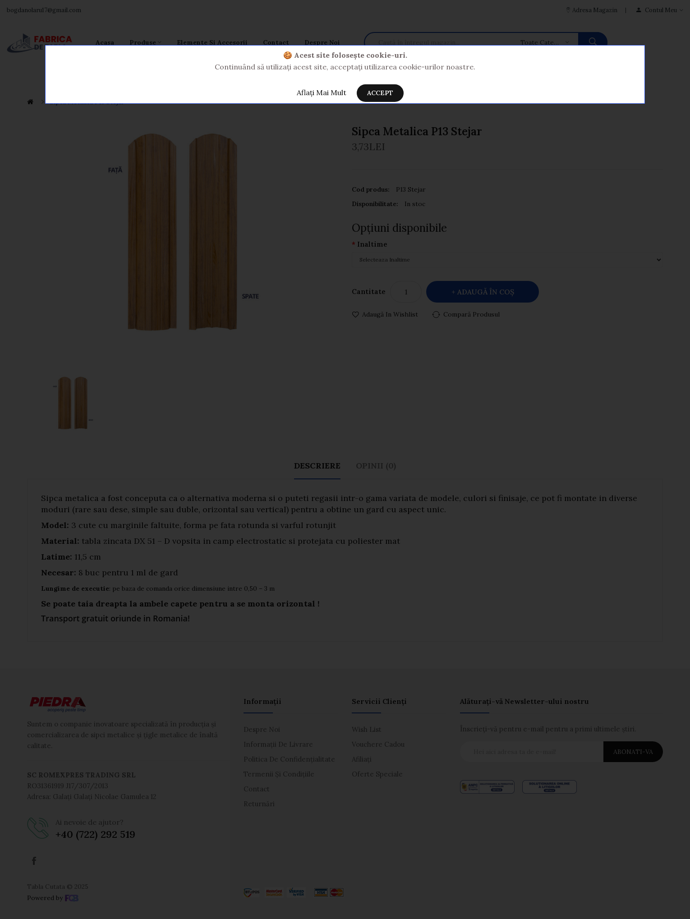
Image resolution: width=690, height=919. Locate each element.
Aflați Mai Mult (321, 92)
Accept (380, 93)
